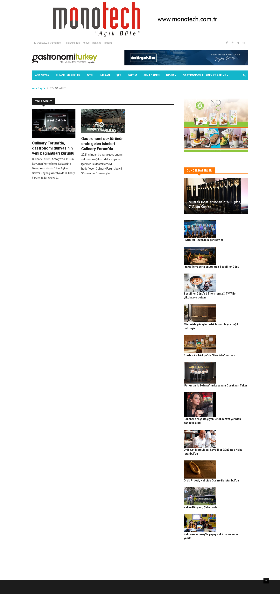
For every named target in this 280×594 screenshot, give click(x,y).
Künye (86, 42)
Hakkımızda (73, 42)
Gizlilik (203, 584)
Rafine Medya (74, 584)
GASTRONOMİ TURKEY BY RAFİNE (205, 75)
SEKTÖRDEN (152, 75)
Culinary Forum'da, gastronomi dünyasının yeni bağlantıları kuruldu (53, 148)
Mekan (105, 75)
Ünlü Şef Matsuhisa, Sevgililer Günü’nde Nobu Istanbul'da (231, 385)
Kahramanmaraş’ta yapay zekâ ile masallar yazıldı (231, 449)
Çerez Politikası (218, 584)
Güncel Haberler (67, 75)
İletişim (108, 42)
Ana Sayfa (42, 75)
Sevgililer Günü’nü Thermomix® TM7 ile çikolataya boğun (233, 268)
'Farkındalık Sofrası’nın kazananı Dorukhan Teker (232, 332)
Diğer (171, 75)
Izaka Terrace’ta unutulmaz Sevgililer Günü (232, 247)
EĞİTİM (132, 75)
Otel (90, 75)
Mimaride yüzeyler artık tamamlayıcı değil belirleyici (231, 290)
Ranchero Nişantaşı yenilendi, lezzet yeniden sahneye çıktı (232, 357)
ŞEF (118, 75)
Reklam (96, 42)
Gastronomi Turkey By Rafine (101, 584)
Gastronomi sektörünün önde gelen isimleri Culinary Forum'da (102, 143)
